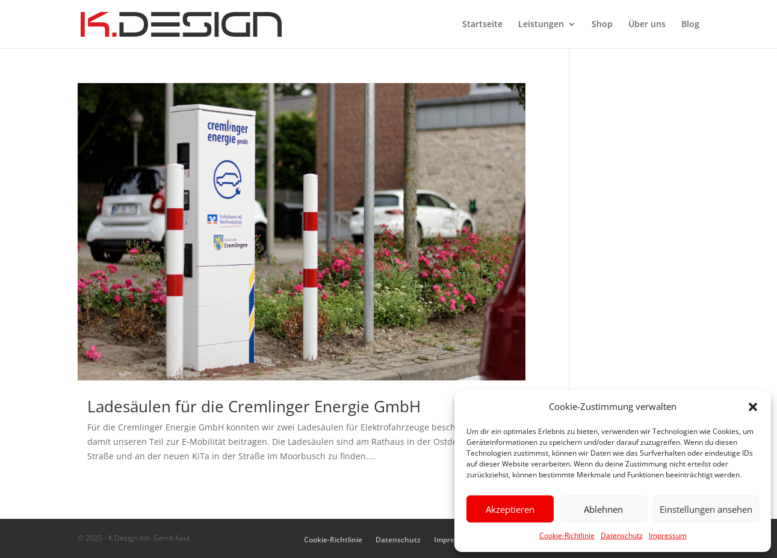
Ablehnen (603, 509)
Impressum (668, 535)
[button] (753, 407)
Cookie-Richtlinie (567, 535)
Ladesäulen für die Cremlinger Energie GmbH (254, 406)
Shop (602, 24)
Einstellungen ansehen (706, 509)
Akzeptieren (510, 509)
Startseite (482, 24)
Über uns (647, 24)
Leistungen (541, 24)
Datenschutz (622, 535)
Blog (690, 24)
